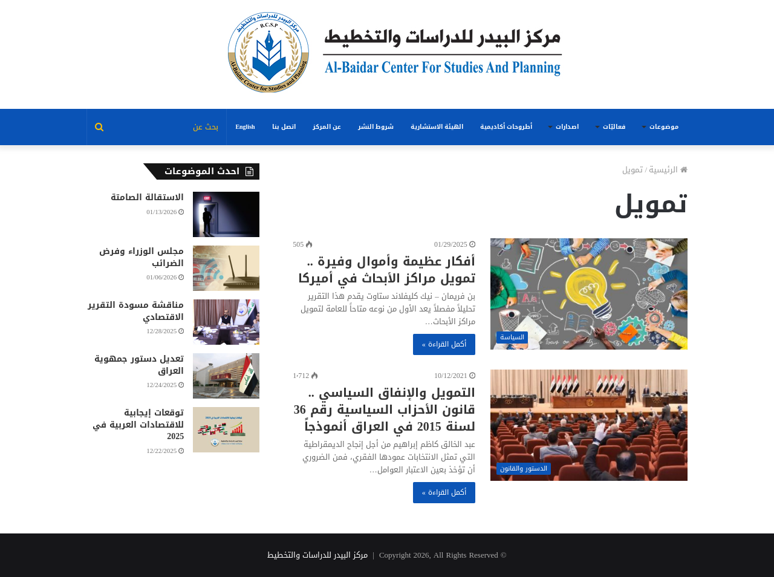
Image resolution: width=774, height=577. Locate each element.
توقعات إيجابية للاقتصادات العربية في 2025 (138, 425)
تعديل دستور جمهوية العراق (139, 365)
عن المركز (327, 126)
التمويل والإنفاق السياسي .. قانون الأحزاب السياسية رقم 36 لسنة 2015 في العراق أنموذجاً (384, 409)
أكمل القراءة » (444, 344)
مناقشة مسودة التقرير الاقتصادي (136, 311)
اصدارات (567, 126)
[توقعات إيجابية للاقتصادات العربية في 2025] (226, 429)
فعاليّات (614, 126)
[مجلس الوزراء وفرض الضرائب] (226, 268)
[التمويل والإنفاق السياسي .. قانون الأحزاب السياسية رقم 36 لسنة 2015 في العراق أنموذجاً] (589, 425)
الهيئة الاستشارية (437, 126)
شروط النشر (376, 126)
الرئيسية (668, 169)
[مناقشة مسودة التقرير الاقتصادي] (226, 322)
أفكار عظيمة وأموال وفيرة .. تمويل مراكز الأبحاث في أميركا (386, 270)
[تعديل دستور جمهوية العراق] (226, 376)
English (245, 126)
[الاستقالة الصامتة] (226, 214)
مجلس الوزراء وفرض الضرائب (141, 257)
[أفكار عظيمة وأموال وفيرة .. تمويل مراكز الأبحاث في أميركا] (589, 294)
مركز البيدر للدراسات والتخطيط (317, 554)
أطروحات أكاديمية (506, 126)
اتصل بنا (284, 126)
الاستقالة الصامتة (147, 197)
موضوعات (663, 126)
